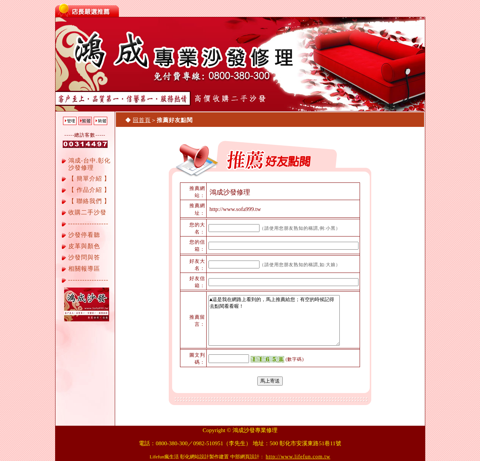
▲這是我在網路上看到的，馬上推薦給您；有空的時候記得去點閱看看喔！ (274, 320)
